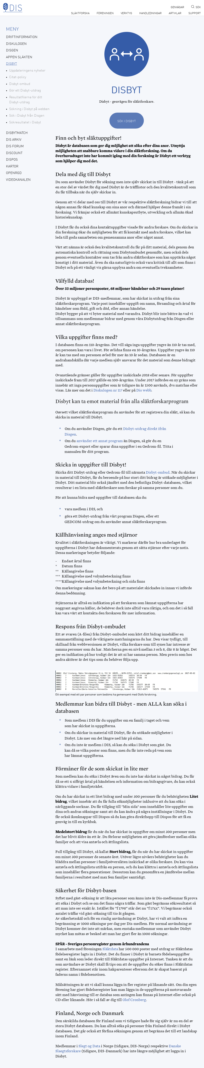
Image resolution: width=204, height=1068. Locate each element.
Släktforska (80, 13)
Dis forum (15, 146)
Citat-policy (17, 77)
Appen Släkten (19, 57)
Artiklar (175, 13)
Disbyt (11, 64)
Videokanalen (18, 180)
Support (194, 13)
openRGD (14, 173)
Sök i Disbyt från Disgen (26, 115)
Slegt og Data (89, 1046)
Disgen (12, 50)
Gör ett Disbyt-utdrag (25, 90)
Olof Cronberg (134, 1000)
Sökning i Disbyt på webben (29, 109)
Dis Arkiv (13, 140)
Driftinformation (21, 37)
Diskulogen (16, 44)
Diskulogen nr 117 (107, 390)
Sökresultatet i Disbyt (25, 122)
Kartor (12, 166)
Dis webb (143, 390)
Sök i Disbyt (126, 121)
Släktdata (110, 949)
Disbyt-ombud (19, 84)
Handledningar (150, 13)
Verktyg (126, 13)
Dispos (12, 159)
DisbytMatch (17, 133)
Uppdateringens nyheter (27, 70)
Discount (14, 153)
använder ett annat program (99, 441)
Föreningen (105, 13)
